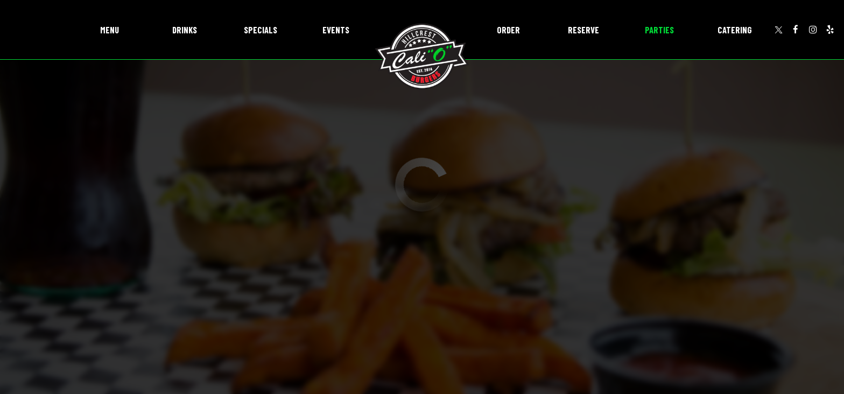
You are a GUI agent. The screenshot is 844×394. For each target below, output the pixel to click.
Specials (260, 29)
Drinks (184, 29)
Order (508, 29)
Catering (735, 29)
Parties (659, 29)
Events (335, 29)
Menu (109, 29)
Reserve (583, 29)
